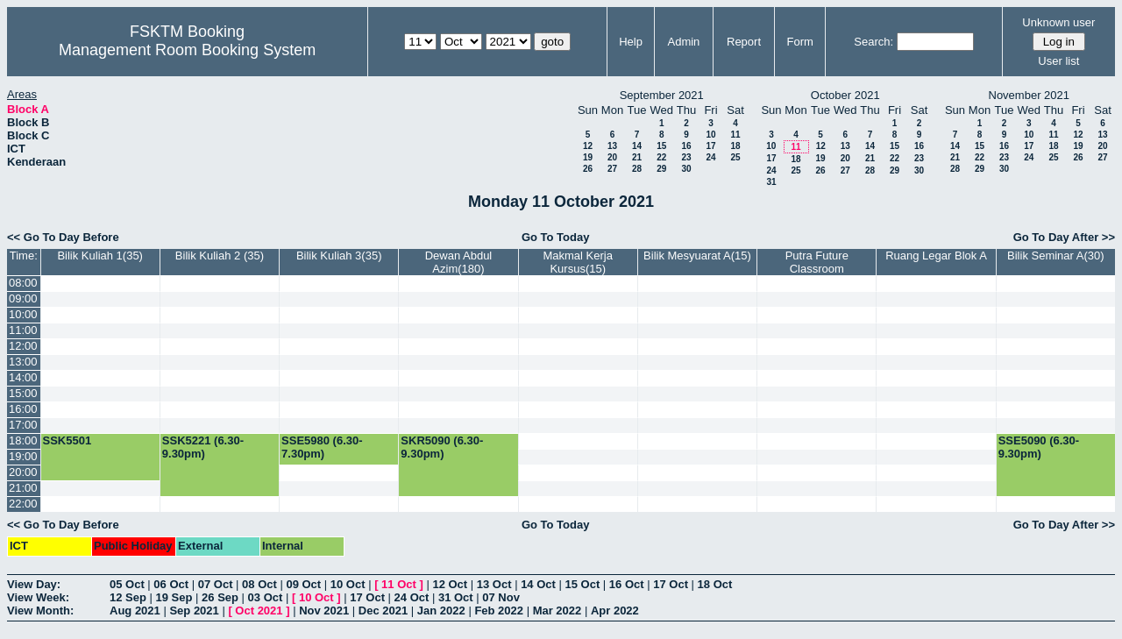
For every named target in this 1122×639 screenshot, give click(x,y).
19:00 (23, 456)
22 (661, 157)
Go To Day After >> (1064, 237)
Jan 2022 (441, 610)
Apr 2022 (615, 610)
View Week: (38, 597)
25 (735, 157)
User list (1058, 60)
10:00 (23, 314)
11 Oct (398, 584)
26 (588, 169)
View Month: (40, 610)
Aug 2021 (135, 610)
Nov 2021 (324, 610)
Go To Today (556, 237)
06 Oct (170, 584)
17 (710, 146)
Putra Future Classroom (817, 262)
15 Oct (582, 584)
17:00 (23, 424)
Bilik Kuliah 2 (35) (219, 255)
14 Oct (538, 584)
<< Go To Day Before (63, 237)
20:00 (23, 472)
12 (588, 146)
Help (631, 41)
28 (637, 169)
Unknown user (1058, 22)
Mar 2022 (557, 610)
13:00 (23, 361)
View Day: (33, 584)
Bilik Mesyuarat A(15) (697, 255)
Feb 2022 (498, 610)
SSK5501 (67, 440)
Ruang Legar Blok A (936, 255)
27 (612, 169)
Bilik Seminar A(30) (1055, 255)
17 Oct (670, 584)
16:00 (23, 408)
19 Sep (174, 597)
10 (710, 134)
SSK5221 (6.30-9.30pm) (203, 447)
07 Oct (215, 584)
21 (637, 157)
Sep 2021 (193, 610)
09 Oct (303, 584)
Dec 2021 (383, 610)
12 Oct (449, 584)
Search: (873, 41)
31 (771, 182)
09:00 (23, 298)
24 (710, 157)
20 (612, 157)
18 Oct (715, 584)
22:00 (23, 503)
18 (735, 146)
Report (744, 41)
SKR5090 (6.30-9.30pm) (442, 447)
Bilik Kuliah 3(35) (339, 255)
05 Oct (127, 584)
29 (661, 169)
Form (800, 41)
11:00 (23, 330)
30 (686, 169)
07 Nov (501, 597)
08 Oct (259, 584)
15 (661, 146)
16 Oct (626, 584)
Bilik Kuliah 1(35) (100, 255)
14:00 (23, 377)
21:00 (23, 487)
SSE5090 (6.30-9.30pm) (1039, 447)
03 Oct (265, 597)
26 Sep (220, 597)
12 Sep (128, 597)
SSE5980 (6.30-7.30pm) (322, 447)
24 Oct (412, 597)
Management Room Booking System (187, 50)
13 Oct (494, 584)
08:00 (23, 282)
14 (637, 146)
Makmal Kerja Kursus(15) (577, 262)
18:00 (23, 440)
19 (588, 157)
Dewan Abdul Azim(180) (459, 262)
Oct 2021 (258, 610)
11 (735, 134)
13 (612, 146)
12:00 (23, 345)
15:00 (23, 393)
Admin (683, 41)
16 (686, 146)
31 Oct (455, 597)
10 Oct (348, 584)
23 (686, 157)
